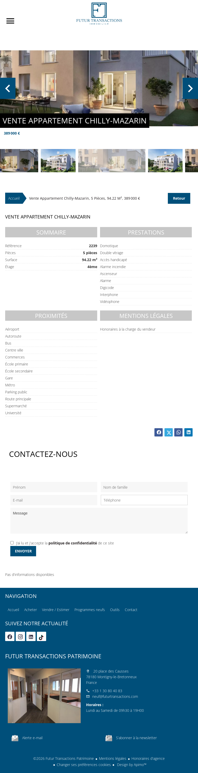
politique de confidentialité (72, 543)
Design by (131, 764)
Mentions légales (112, 758)
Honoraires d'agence (148, 758)
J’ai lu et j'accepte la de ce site (65, 543)
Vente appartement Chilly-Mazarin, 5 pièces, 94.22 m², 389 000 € (84, 198)
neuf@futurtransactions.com (115, 696)
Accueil (99, 14)
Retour (179, 198)
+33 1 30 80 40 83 (107, 690)
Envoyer (23, 551)
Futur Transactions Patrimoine (53, 656)
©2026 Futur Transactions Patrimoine (63, 758)
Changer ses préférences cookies (84, 764)
